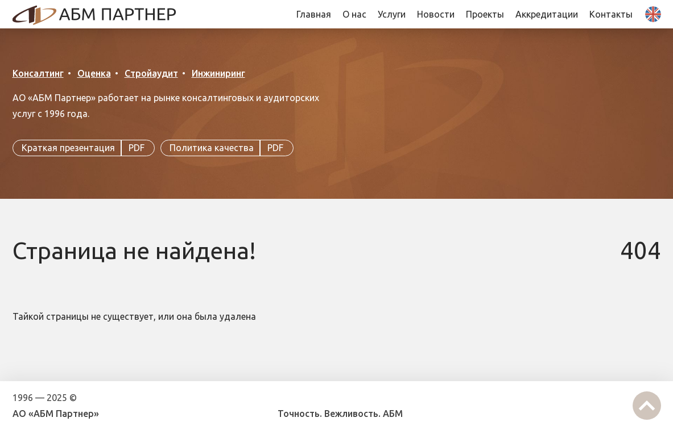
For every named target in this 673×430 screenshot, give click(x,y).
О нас (354, 14)
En (652, 14)
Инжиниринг (218, 73)
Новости (436, 14)
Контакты (611, 14)
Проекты (485, 14)
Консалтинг (38, 73)
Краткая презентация (84, 148)
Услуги (392, 14)
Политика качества (227, 148)
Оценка (94, 73)
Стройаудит (151, 73)
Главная (313, 14)
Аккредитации (546, 14)
